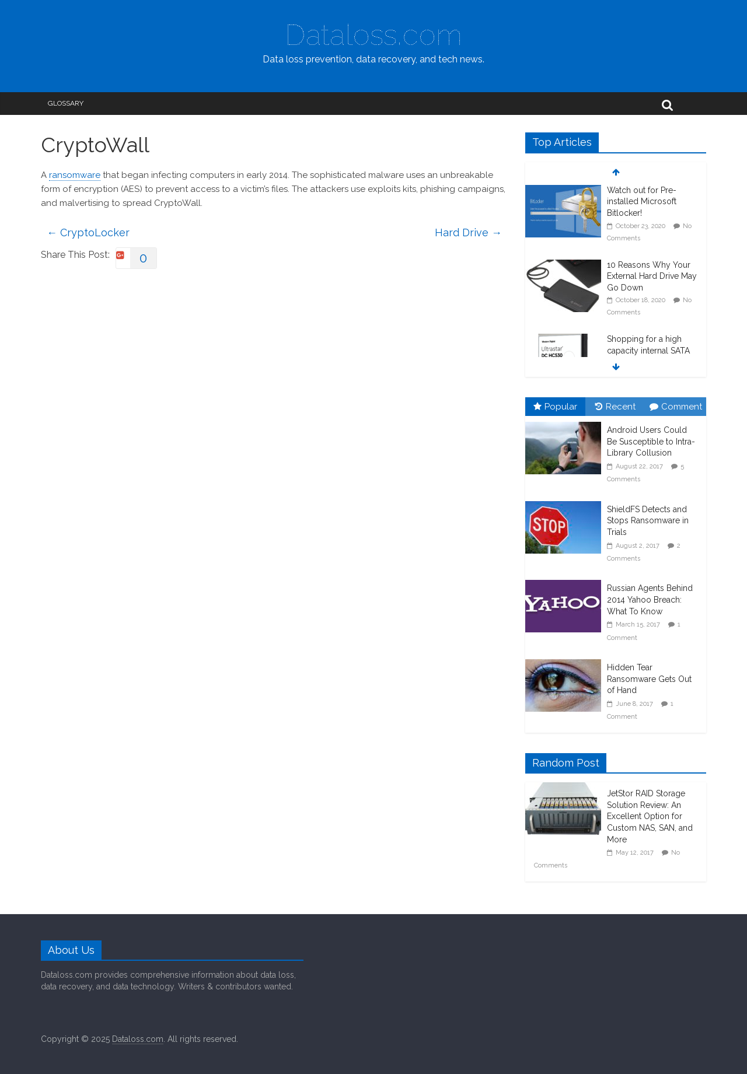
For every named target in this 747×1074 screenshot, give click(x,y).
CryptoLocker (88, 232)
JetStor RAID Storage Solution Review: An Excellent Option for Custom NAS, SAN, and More (650, 816)
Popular (555, 406)
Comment (676, 406)
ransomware (74, 175)
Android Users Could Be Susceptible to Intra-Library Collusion (651, 441)
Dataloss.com (373, 34)
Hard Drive (468, 232)
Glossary (65, 103)
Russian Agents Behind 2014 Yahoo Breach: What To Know (650, 599)
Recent (615, 406)
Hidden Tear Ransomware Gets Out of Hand (649, 679)
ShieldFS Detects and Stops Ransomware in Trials (648, 521)
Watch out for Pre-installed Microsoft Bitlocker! (641, 202)
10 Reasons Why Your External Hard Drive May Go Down (652, 276)
